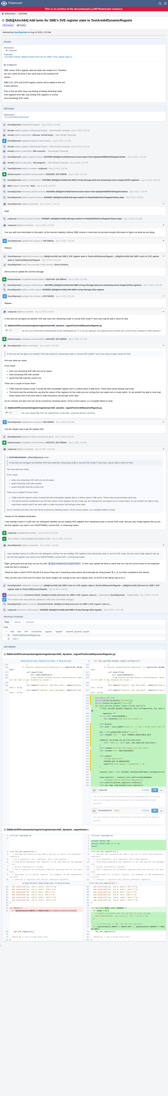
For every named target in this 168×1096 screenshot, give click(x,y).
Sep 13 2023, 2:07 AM (149, 595)
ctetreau (36, 135)
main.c (15, 639)
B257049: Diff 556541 (56, 279)
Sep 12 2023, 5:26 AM (44, 312)
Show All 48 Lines (45, 883)
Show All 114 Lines (47, 661)
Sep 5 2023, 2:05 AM (134, 197)
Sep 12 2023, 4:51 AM (152, 285)
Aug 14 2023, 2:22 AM (50, 125)
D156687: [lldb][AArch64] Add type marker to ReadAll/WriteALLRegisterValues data (84, 197)
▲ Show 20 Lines (29, 883)
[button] (165, 3)
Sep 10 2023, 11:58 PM (49, 204)
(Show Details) (61, 264)
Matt (10, 186)
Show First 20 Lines (29, 661)
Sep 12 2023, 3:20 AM (65, 241)
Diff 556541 (48, 241)
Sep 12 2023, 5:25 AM (65, 296)
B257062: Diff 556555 (56, 339)
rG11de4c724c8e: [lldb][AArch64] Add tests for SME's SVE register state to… (39, 57)
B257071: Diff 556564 (56, 442)
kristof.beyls (47, 135)
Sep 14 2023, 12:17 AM (113, 610)
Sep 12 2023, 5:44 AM (65, 422)
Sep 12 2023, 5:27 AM (77, 339)
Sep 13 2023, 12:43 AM (48, 533)
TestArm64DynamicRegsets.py (26, 635)
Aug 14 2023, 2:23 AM (58, 168)
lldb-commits (39, 151)
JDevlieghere (39, 163)
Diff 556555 (48, 296)
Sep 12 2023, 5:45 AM (64, 437)
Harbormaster (14, 174)
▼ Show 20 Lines (63, 661)
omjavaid (13, 50)
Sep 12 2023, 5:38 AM (49, 346)
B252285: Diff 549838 (56, 174)
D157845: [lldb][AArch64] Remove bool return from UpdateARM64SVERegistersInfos (85, 157)
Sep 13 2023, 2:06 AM (58, 589)
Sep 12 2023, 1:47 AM (44, 225)
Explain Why (133, 595)
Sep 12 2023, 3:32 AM (77, 279)
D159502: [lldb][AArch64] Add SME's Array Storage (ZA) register (73, 289)
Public (23, 25)
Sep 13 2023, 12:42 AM (45, 449)
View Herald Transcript (59, 130)
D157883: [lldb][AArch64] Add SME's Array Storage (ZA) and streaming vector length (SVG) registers (90, 180)
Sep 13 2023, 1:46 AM (49, 545)
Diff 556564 (48, 422)
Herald (11, 130)
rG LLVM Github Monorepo (17, 117)
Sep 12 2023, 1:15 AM (133, 219)
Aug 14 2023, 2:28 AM (77, 174)
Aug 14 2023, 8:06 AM (150, 180)
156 (9, 330)
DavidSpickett (21, 32)
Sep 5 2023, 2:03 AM (138, 192)
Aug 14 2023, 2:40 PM (46, 186)
